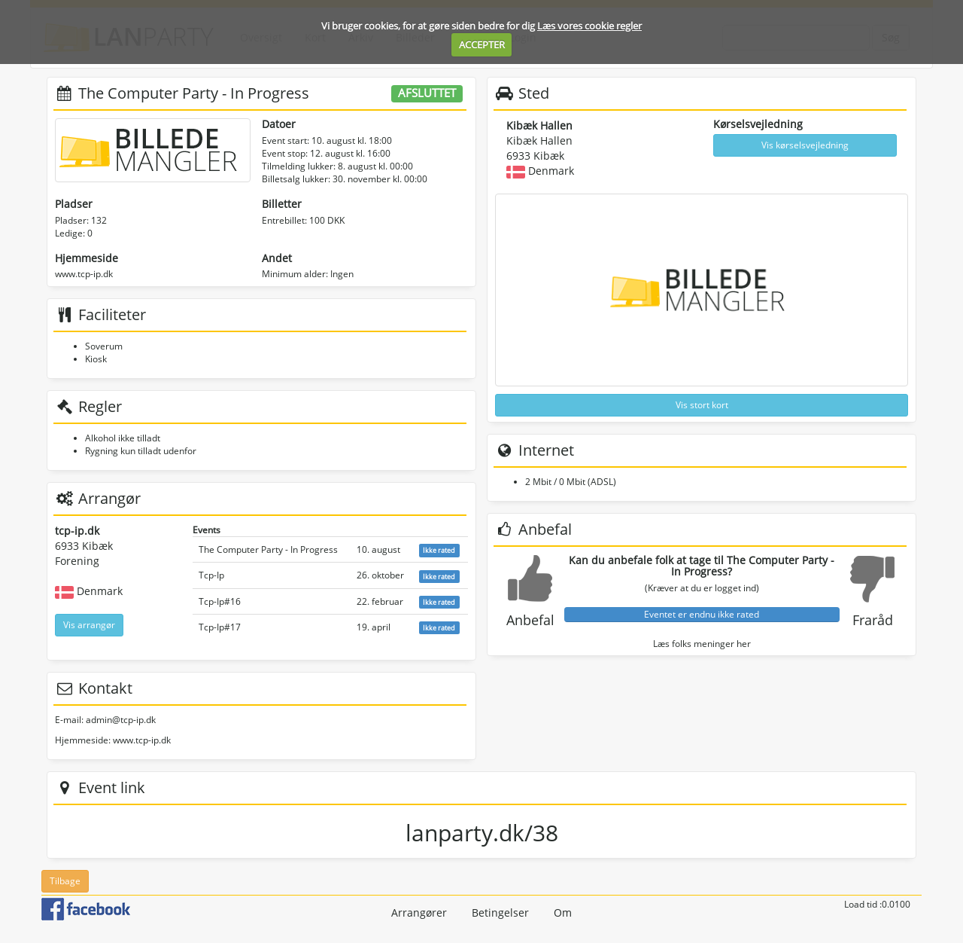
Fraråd (872, 620)
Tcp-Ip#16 (220, 601)
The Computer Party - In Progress (268, 549)
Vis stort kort (702, 404)
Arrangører (419, 912)
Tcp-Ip (211, 575)
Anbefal (530, 620)
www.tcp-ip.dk (84, 273)
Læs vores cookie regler (589, 25)
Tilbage (65, 880)
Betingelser (500, 912)
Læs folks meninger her (702, 643)
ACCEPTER (482, 44)
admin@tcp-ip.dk (121, 719)
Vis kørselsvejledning (805, 145)
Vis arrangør (89, 624)
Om (563, 912)
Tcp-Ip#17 (220, 627)
